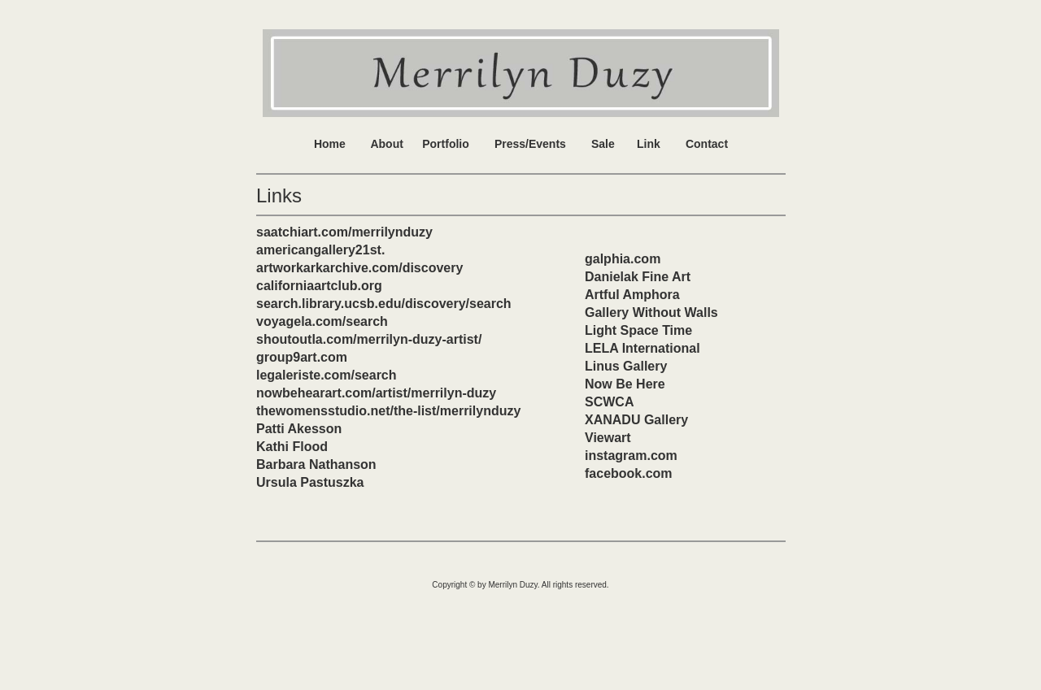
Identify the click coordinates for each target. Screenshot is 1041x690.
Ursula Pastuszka (310, 482)
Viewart (608, 438)
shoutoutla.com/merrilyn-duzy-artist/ (368, 339)
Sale (603, 143)
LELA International (642, 348)
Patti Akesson (299, 429)
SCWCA (609, 402)
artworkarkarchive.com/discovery (359, 268)
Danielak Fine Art (637, 277)
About (386, 143)
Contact (707, 143)
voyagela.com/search (322, 321)
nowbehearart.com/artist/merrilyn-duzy (376, 393)
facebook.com (629, 473)
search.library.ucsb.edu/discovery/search (384, 303)
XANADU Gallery (636, 420)
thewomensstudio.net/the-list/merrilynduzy (388, 411)
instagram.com (631, 455)
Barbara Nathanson (316, 464)
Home (330, 143)
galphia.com (622, 259)
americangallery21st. (320, 250)
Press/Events (530, 143)
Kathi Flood (292, 446)
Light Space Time (638, 330)
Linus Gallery (626, 366)
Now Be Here (625, 384)
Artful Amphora (632, 295)
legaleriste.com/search (326, 375)
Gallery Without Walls (651, 312)
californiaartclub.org (319, 286)
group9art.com (301, 357)
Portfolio (445, 143)
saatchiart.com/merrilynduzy (344, 232)
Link (648, 143)
